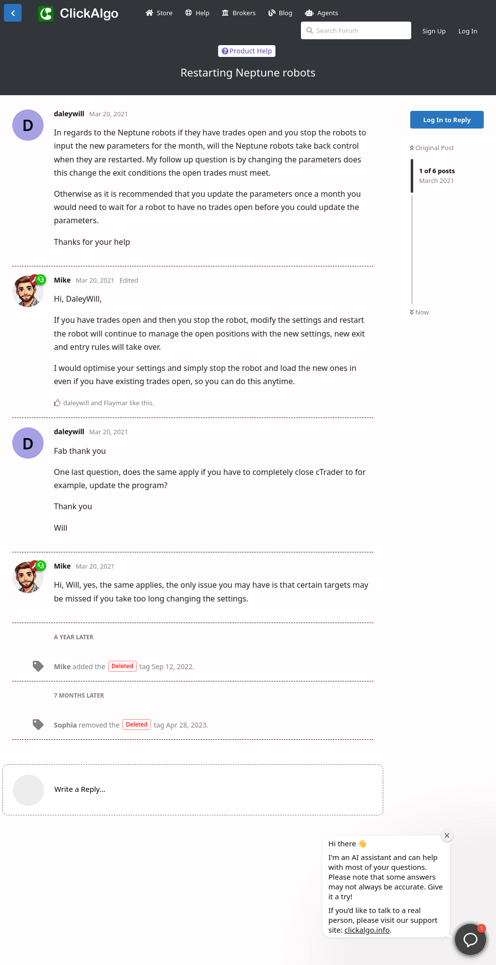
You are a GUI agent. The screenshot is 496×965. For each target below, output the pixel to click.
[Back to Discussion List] (13, 13)
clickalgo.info (367, 930)
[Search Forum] (356, 30)
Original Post (432, 147)
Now (419, 312)
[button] (470, 939)
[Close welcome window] (447, 835)
